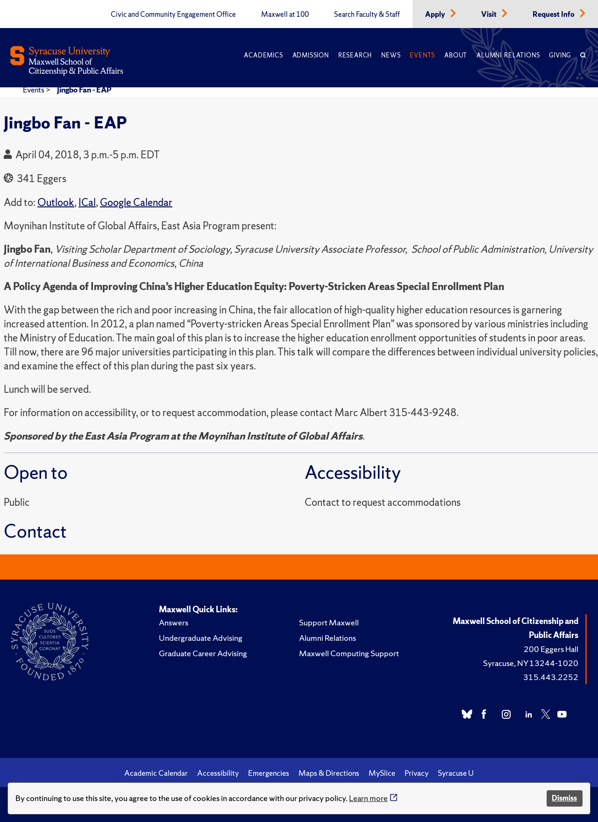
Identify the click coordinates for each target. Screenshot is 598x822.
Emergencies (268, 773)
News (390, 55)
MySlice (382, 773)
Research (355, 55)
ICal (87, 202)
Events (422, 55)
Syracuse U (456, 773)
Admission (310, 55)
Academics (263, 55)
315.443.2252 (550, 677)
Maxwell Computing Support (349, 653)
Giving (560, 55)
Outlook (55, 202)
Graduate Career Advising (203, 653)
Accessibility (218, 773)
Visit (489, 14)
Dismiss (564, 798)
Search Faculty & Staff (367, 14)
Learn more (368, 798)
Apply (436, 14)
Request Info (554, 14)
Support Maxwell (329, 622)
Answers (173, 622)
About (455, 55)
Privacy (416, 773)
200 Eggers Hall (551, 649)
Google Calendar (136, 202)
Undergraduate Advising (200, 637)
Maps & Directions (329, 773)
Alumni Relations (508, 55)
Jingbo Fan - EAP (84, 90)
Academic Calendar (156, 773)
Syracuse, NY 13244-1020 (530, 663)
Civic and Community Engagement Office (173, 14)
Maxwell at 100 (285, 14)
